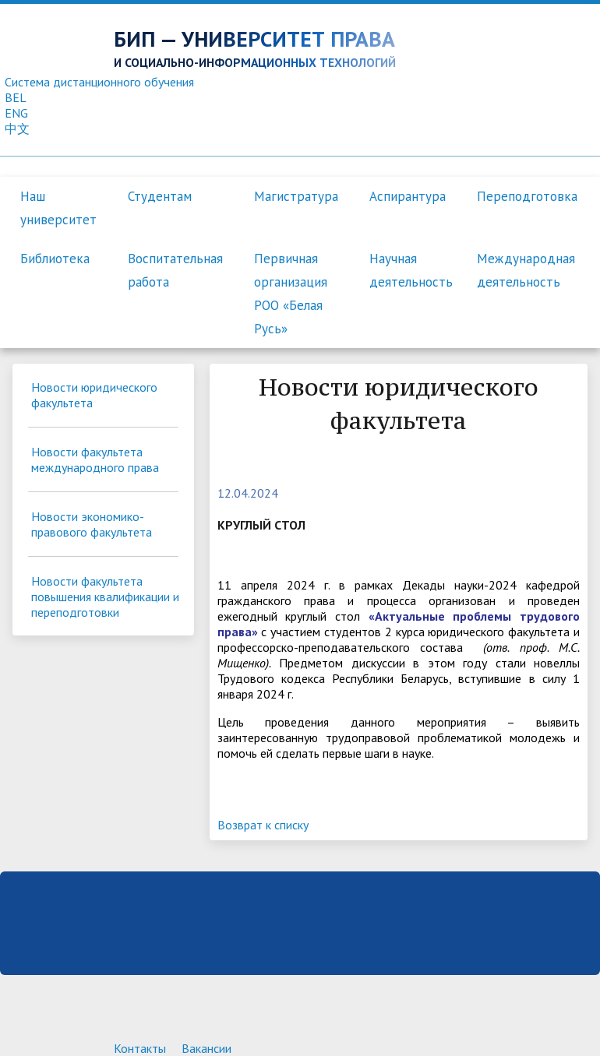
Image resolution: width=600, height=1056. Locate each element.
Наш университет (58, 208)
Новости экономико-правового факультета (91, 524)
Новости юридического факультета (94, 394)
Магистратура (296, 196)
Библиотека (55, 258)
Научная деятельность (411, 270)
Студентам (160, 196)
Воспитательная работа (175, 270)
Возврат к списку (263, 824)
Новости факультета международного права (95, 459)
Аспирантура (407, 196)
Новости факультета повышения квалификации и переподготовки (105, 596)
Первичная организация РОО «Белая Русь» (290, 293)
